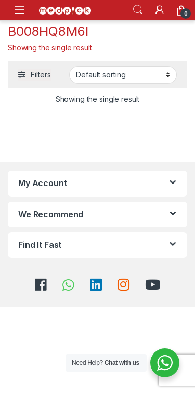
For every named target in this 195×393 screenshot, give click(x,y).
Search (138, 10)
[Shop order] (123, 75)
